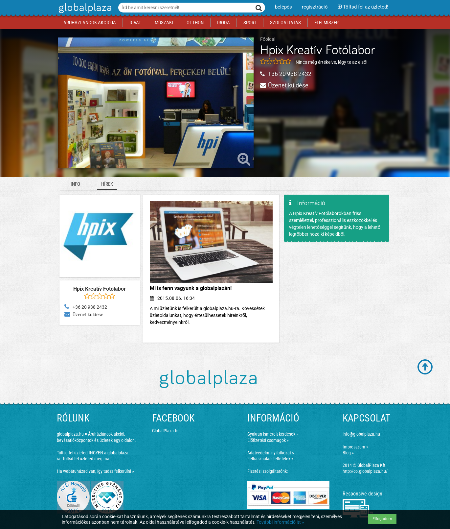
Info (75, 184)
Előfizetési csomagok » (268, 440)
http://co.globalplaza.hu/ (365, 471)
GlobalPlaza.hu (166, 430)
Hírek (107, 184)
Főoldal (267, 39)
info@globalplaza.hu (361, 434)
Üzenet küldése (284, 85)
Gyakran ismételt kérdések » (272, 434)
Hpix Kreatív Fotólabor (317, 50)
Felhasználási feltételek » (270, 458)
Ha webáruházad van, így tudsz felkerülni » (95, 471)
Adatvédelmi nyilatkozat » (270, 452)
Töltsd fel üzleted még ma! (86, 458)
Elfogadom (382, 519)
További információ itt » (280, 522)
